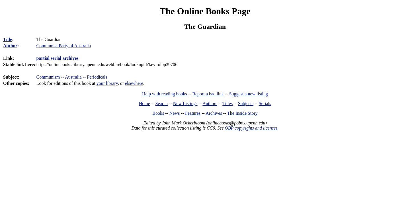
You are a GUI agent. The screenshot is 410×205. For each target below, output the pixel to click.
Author (10, 45)
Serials (265, 103)
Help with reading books (164, 93)
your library (107, 83)
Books (158, 113)
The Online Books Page (204, 11)
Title (7, 39)
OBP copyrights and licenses (251, 128)
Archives (214, 113)
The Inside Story (242, 113)
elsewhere (134, 83)
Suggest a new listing (248, 93)
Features (192, 113)
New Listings (185, 103)
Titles (227, 103)
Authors (209, 103)
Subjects (245, 103)
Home (144, 103)
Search (161, 103)
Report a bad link (208, 93)
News (174, 113)
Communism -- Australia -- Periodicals (71, 77)
